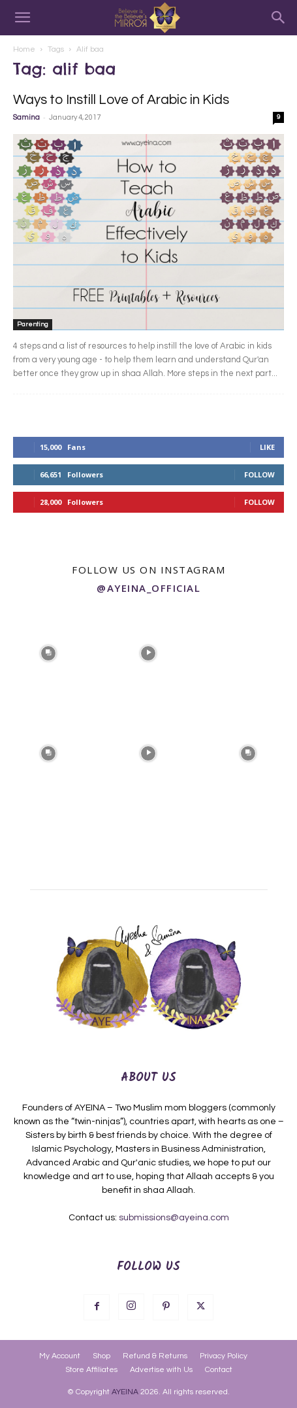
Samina (26, 117)
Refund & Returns (155, 1356)
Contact (218, 1369)
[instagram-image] (48, 651)
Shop (101, 1356)
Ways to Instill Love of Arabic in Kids (121, 100)
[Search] (278, 17)
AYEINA (125, 1392)
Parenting (32, 324)
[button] (22, 17)
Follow (259, 474)
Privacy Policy (223, 1356)
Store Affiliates (91, 1369)
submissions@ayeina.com (174, 1217)
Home (24, 49)
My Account (59, 1356)
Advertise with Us (161, 1369)
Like (267, 447)
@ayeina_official (148, 587)
